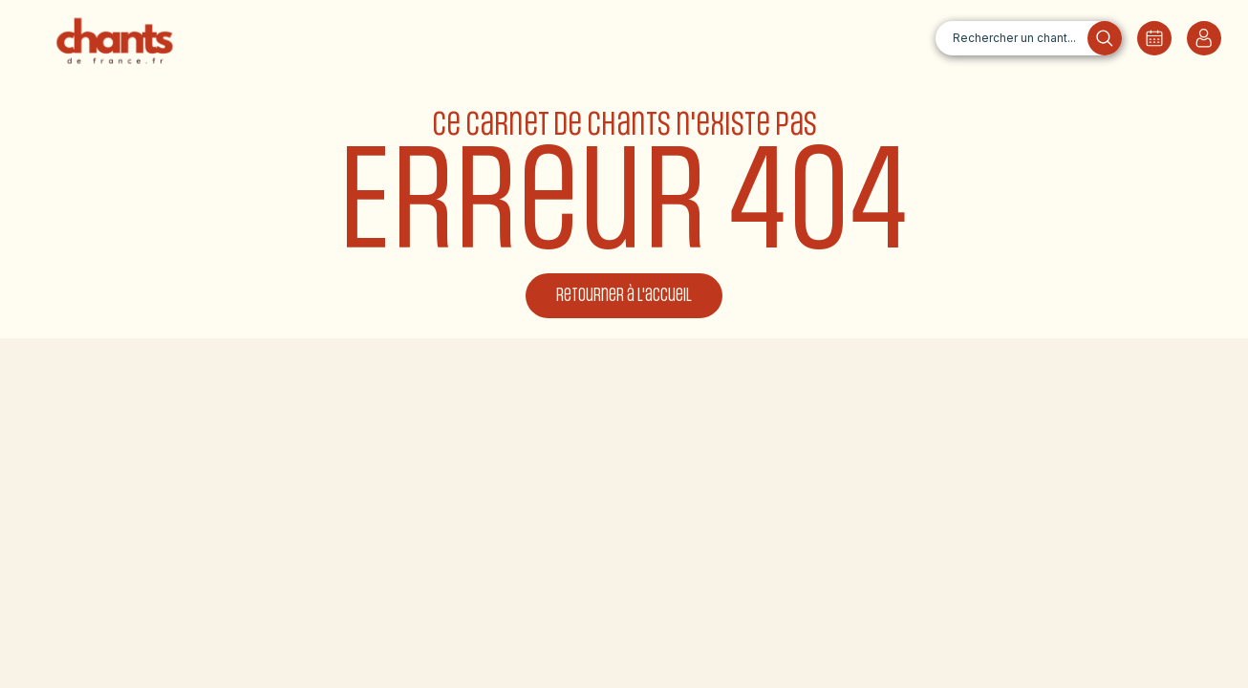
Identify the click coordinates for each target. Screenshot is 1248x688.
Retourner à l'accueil (624, 296)
